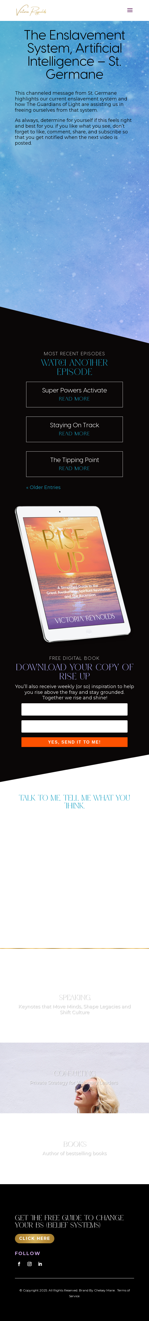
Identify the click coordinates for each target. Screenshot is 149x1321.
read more (74, 399)
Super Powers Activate (74, 390)
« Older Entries (43, 487)
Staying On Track (74, 425)
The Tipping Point (74, 459)
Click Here (34, 1238)
